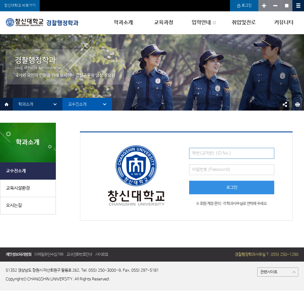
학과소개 (123, 23)
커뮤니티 (284, 23)
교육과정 (163, 23)
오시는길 (14, 205)
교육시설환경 (18, 188)
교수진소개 (77, 104)
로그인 (244, 5)
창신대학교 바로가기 (20, 5)
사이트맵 (101, 254)
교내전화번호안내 (79, 254)
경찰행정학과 (42, 22)
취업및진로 (244, 23)
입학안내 (201, 23)
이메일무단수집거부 (48, 254)
